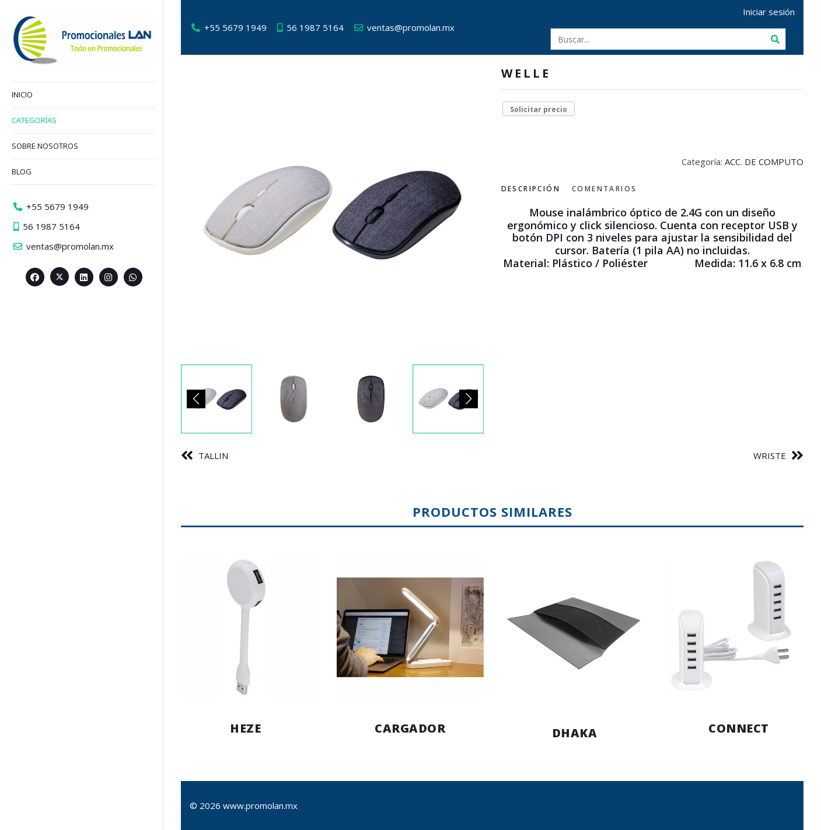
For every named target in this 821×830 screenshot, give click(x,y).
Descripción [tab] (530, 189)
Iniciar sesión (769, 11)
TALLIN (213, 455)
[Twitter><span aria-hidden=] (59, 276)
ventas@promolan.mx (411, 27)
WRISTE (769, 455)
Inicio (22, 94)
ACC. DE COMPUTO (764, 161)
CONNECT (738, 728)
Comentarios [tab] (604, 189)
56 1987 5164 (315, 27)
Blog (22, 171)
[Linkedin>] (84, 277)
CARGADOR (410, 728)
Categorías (34, 120)
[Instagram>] (108, 277)
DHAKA (575, 733)
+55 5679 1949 (235, 27)
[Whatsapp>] (133, 277)
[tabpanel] (652, 237)
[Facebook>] (35, 277)
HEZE (245, 728)
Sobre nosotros (45, 146)
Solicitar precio (538, 109)
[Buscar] (775, 39)
